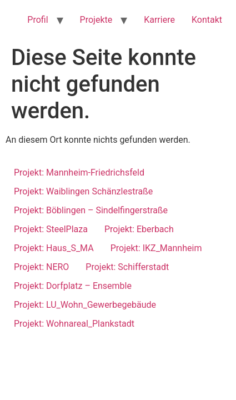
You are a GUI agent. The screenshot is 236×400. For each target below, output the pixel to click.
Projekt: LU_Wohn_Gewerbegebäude (85, 304)
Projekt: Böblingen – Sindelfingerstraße (91, 210)
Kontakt (207, 19)
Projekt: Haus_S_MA (54, 248)
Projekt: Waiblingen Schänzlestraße (83, 191)
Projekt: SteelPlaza (51, 229)
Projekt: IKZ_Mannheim (156, 248)
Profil (37, 19)
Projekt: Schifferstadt (127, 267)
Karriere (159, 19)
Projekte (96, 19)
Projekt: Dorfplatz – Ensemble (73, 286)
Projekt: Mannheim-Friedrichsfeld (79, 172)
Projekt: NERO (41, 267)
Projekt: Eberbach (139, 229)
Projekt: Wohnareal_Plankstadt (74, 323)
